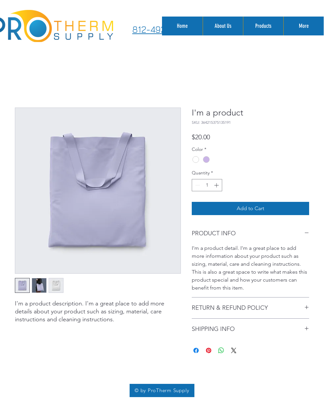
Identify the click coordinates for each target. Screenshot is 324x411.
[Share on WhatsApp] (221, 350)
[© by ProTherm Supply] (162, 390)
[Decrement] (197, 185)
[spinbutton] (207, 185)
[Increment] (217, 185)
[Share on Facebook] (196, 350)
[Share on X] (234, 350)
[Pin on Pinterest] (209, 350)
